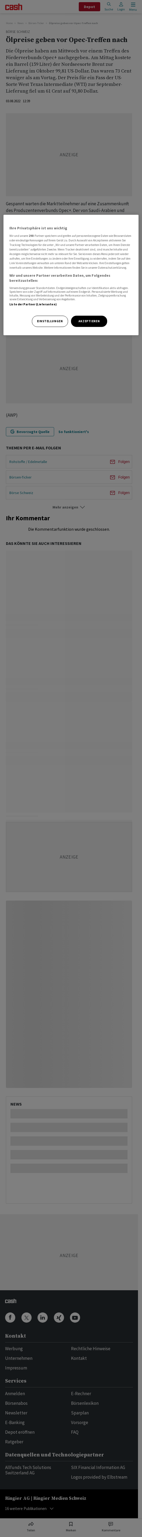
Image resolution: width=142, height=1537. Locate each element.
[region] (71, 275)
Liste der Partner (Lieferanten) (33, 304)
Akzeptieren (89, 321)
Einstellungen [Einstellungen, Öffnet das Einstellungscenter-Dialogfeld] (50, 321)
